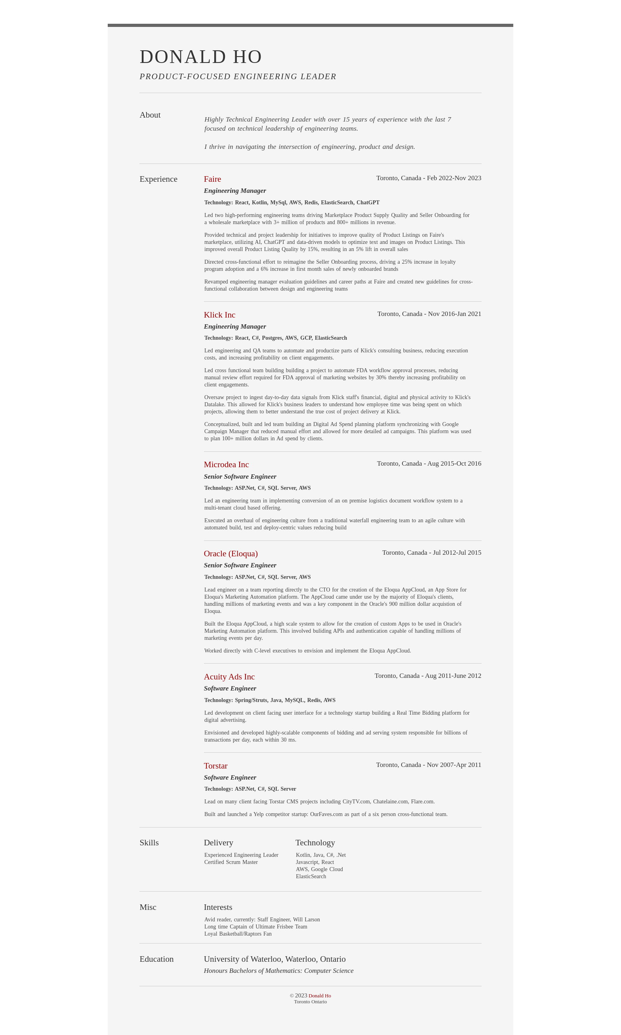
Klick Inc (220, 315)
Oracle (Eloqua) (231, 553)
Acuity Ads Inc (229, 676)
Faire (212, 179)
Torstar (216, 766)
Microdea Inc (226, 464)
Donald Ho (320, 996)
